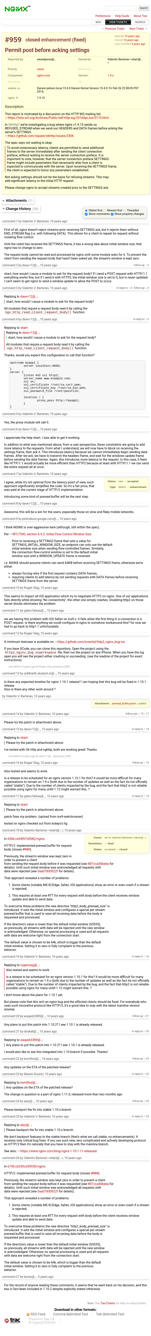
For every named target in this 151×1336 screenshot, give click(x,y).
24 (147, 1126)
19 (147, 772)
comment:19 (10, 967)
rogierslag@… (29, 975)
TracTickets (107, 1313)
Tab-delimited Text (110, 1324)
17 (147, 723)
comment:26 (10, 1168)
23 (147, 1068)
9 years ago (138, 43)
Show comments (99, 214)
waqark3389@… (31, 1050)
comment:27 (10, 1287)
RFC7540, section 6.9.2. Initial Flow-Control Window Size (50, 544)
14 (147, 738)
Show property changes (129, 214)
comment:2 (9, 265)
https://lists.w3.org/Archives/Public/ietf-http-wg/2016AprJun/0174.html (57, 118)
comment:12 (10, 643)
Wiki (98, 22)
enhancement (56, 40)
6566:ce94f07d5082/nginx (25, 849)
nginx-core (43, 75)
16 (147, 966)
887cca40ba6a (98, 874)
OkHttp (13, 124)
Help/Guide (122, 16)
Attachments (19, 200)
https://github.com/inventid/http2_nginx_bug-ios (89, 651)
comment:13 (10, 683)
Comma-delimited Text (70, 1324)
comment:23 (10, 1084)
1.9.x (111, 75)
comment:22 (10, 1069)
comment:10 (10, 597)
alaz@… (25, 1135)
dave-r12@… (28, 296)
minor (40, 69)
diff (67, 676)
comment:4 (9, 320)
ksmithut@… (28, 1092)
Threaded (133, 210)
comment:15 (10, 739)
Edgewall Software (44, 1332)
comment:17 (10, 806)
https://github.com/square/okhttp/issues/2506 (39, 136)
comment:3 (9, 288)
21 (147, 1025)
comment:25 (10, 1126)
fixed (79, 40)
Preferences (102, 16)
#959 (13, 40)
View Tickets (118, 22)
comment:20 (10, 1026)
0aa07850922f (48, 881)
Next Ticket (137, 28)
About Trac (140, 16)
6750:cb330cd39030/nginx (26, 1176)
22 (147, 1083)
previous (58, 676)
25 (147, 1110)
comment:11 (10, 620)
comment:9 (9, 528)
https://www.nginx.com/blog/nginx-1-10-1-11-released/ (57, 1161)
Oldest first (95, 210)
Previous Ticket (114, 28)
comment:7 (9, 483)
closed (33, 40)
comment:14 (10, 724)
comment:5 (9, 423)
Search (140, 22)
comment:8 (9, 513)
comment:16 (10, 773)
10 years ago (132, 36)
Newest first (114, 210)
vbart (23, 328)
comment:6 (9, 439)
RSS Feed (38, 1324)
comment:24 (10, 1111)
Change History (22, 208)
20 (147, 1041)
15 (142, 723)
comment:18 (10, 840)
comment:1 (9, 221)
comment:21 (10, 1041)
